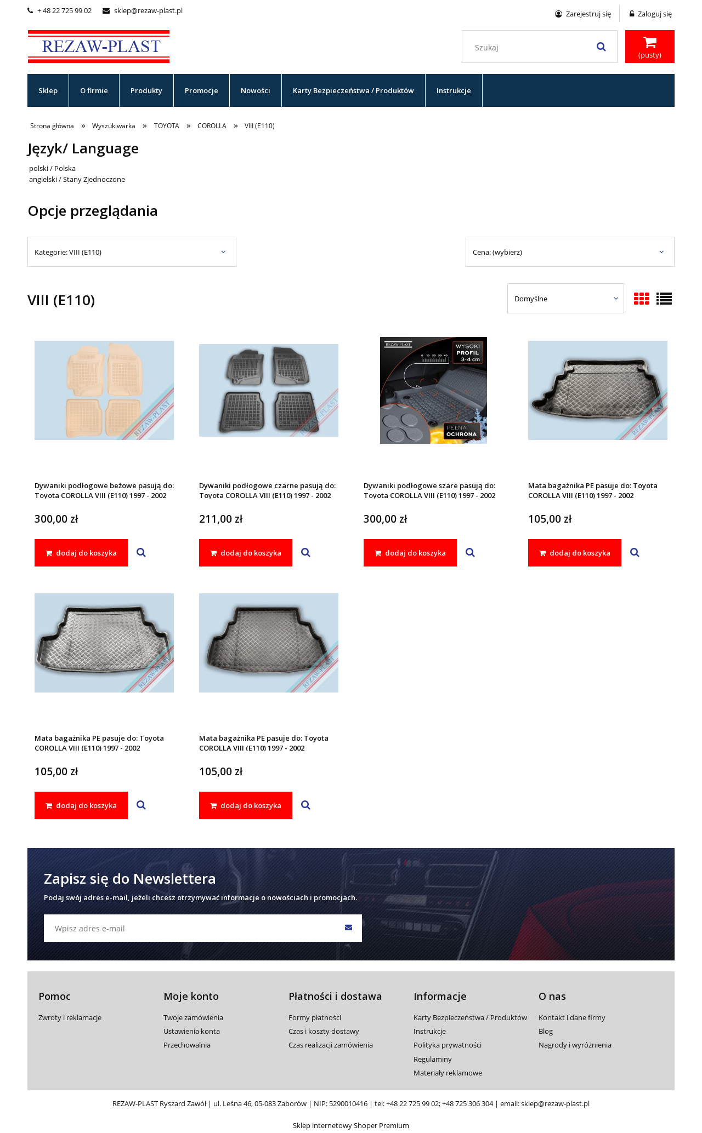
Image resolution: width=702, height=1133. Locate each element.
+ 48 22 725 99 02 (59, 10)
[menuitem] (48, 90)
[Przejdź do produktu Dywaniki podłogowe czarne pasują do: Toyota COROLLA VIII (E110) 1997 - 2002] (268, 404)
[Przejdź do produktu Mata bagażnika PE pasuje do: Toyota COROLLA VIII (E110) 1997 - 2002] (597, 404)
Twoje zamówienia (193, 1017)
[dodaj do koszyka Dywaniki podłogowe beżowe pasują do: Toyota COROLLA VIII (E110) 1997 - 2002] (81, 552)
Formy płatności (314, 1017)
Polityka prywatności (448, 1045)
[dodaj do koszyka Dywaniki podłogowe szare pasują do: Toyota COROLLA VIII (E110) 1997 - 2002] (410, 552)
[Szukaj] (601, 46)
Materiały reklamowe (448, 1073)
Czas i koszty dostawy (323, 1031)
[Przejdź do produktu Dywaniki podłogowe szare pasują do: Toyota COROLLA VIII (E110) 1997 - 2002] (433, 404)
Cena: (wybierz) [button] (497, 252)
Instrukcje (430, 1031)
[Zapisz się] (348, 928)
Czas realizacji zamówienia (330, 1045)
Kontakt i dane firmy (572, 1017)
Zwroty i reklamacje (69, 1017)
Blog (546, 1031)
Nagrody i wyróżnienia (575, 1045)
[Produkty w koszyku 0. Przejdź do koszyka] (650, 47)
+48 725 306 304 (467, 1103)
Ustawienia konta (191, 1031)
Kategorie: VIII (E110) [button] (68, 252)
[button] (141, 552)
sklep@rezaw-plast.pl (143, 10)
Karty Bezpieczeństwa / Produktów (470, 1017)
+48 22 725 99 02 (412, 1103)
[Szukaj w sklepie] (542, 48)
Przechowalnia (187, 1045)
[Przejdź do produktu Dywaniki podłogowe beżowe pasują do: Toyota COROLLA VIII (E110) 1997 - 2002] (104, 404)
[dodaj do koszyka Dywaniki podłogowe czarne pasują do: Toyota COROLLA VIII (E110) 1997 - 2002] (245, 552)
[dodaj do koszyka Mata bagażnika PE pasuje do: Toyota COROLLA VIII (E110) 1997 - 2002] (574, 552)
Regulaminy (433, 1059)
